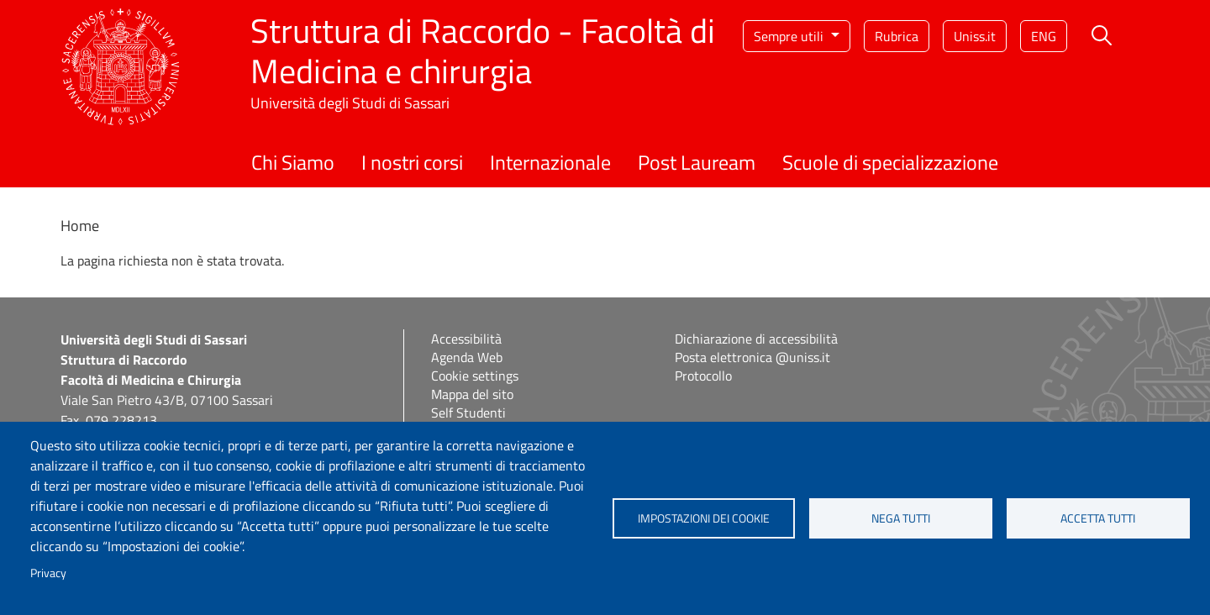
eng (1043, 36)
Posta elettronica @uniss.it (752, 357)
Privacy (48, 573)
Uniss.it (975, 36)
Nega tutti (900, 518)
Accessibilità (466, 338)
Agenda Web (466, 357)
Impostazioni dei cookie (704, 518)
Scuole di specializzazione (890, 162)
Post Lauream (696, 162)
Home (79, 225)
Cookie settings (474, 375)
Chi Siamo (292, 162)
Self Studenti (468, 412)
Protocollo (703, 375)
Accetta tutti (1097, 518)
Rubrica (896, 36)
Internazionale (550, 162)
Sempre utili (790, 36)
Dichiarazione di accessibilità (756, 338)
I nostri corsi (412, 162)
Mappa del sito (472, 394)
